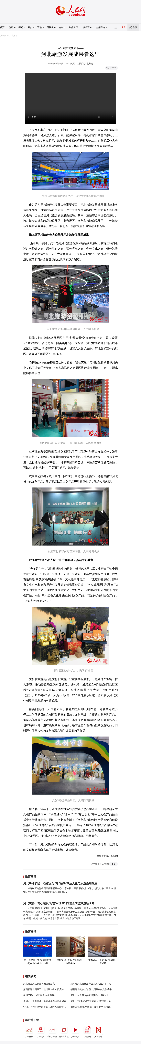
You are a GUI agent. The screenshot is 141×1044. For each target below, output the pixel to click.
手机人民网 (52, 1031)
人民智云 (87, 1031)
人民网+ (41, 1031)
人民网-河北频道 (85, 63)
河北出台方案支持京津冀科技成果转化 (89, 995)
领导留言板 (64, 1031)
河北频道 (13, 36)
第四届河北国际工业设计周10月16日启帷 (43, 989)
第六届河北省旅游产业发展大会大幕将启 (90, 983)
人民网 (3, 36)
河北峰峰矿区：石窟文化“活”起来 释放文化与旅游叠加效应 (60, 883)
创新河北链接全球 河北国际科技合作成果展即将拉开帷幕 (98, 989)
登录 (135, 27)
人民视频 (75, 1031)
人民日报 (29, 1031)
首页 (2, 27)
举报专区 (73, 27)
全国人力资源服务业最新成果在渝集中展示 (44, 1001)
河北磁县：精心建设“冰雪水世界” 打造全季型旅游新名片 (58, 903)
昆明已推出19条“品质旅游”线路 (39, 995)
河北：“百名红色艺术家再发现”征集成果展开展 (94, 1001)
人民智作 (98, 1031)
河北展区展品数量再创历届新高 (39, 983)
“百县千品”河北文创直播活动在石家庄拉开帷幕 (46, 1007)
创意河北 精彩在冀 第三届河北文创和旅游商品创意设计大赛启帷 (102, 1007)
